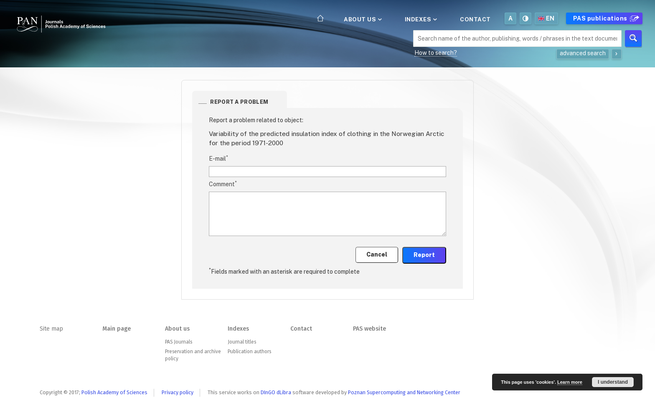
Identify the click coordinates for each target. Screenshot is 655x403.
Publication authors (249, 351)
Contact (475, 19)
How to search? (435, 52)
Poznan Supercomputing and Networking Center (404, 392)
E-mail (218, 158)
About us (362, 19)
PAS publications (605, 18)
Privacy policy (177, 392)
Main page (116, 328)
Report (424, 255)
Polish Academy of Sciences (114, 392)
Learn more (569, 382)
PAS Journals (178, 342)
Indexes (420, 19)
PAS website (369, 328)
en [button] (546, 18)
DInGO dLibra (276, 392)
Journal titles (242, 342)
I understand (613, 382)
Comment (223, 183)
